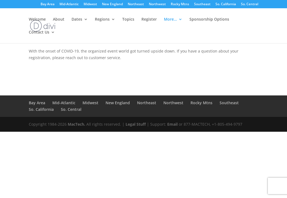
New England (112, 4)
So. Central (249, 4)
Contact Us (39, 32)
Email (172, 124)
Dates (77, 19)
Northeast (136, 4)
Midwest (90, 4)
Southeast (202, 4)
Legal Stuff (136, 124)
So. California (225, 4)
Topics (128, 19)
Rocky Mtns (180, 4)
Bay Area (48, 4)
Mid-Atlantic (69, 4)
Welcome (37, 19)
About (58, 19)
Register (149, 19)
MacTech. (76, 124)
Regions (102, 19)
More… (170, 19)
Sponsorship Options (209, 19)
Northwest (157, 4)
